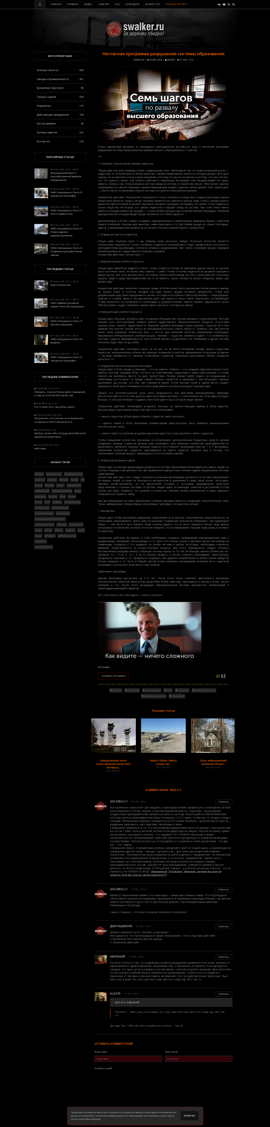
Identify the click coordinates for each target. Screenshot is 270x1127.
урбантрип (50, 536)
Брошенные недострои (60, 87)
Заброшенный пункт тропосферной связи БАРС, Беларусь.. (113, 764)
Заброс (60, 485)
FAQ (117, 4)
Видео (88, 4)
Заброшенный (42, 491)
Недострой (40, 496)
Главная (56, 4)
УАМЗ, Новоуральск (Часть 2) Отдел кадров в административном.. (66, 232)
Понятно (189, 1115)
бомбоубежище (72, 502)
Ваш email (171, 1051)
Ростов (38, 502)
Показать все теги (43, 547)
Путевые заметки (60, 132)
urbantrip (52, 479)
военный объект (60, 507)
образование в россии (154, 696)
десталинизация (152, 690)
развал (81, 530)
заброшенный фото (44, 524)
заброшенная (62, 513)
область (59, 530)
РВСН (62, 496)
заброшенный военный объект (50, 519)
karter (169, 59)
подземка (70, 530)
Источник (103, 667)
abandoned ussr (53, 474)
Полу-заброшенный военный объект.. (213, 762)
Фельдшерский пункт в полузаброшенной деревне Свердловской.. (65, 176)
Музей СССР (153, 4)
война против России (205, 690)
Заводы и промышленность (60, 79)
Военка (38, 485)
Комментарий (103, 1068)
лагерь (38, 530)
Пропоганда (133, 690)
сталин (38, 536)
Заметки (103, 4)
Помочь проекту (176, 4)
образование (178, 696)
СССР (169, 690)
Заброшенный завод (62, 491)
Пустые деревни (60, 123)
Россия (71, 496)
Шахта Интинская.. (60, 284)
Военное (49, 485)
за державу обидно (44, 513)
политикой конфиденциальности (111, 1115)
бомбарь (57, 502)
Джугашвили (121, 926)
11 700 (181, 59)
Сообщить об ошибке (113, 675)
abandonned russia (73, 474)
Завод (77, 491)
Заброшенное (74, 485)
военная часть (42, 507)
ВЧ (82, 479)
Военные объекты (60, 70)
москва (48, 530)
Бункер (74, 479)
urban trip (39, 479)
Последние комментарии (60, 376)
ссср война (183, 690)
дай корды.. (40, 448)
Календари (132, 4)
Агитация (117, 690)
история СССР (76, 524)
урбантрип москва (67, 536)
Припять (53, 496)
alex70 (115, 993)
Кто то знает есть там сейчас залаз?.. (55, 406)
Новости (139, 59)
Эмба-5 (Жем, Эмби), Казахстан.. (163, 762)
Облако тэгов (60, 462)
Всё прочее (60, 141)
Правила (72, 4)
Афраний (117, 956)
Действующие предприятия (60, 114)
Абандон (64, 479)
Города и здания (60, 96)
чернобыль (40, 541)
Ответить (223, 801)
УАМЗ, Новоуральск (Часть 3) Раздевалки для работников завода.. (66, 251)
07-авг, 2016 (154, 59)
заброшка (61, 524)
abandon (39, 474)
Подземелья (60, 105)
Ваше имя (101, 1051)
